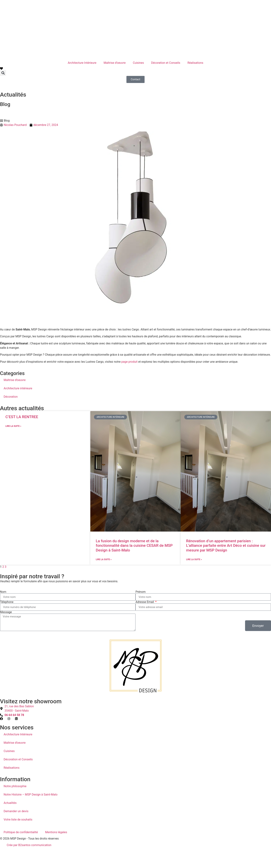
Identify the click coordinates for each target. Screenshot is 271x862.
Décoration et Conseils (165, 62)
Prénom (141, 591)
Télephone (6, 602)
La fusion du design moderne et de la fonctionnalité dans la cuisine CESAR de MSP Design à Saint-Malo (134, 545)
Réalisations (195, 62)
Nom (3, 591)
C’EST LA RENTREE (21, 417)
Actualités (10, 803)
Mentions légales (56, 832)
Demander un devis (16, 811)
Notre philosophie (15, 786)
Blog (5, 104)
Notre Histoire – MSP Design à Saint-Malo (31, 794)
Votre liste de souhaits (18, 819)
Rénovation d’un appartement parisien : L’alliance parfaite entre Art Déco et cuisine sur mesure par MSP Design (226, 545)
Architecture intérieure (18, 388)
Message (6, 612)
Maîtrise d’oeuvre (115, 62)
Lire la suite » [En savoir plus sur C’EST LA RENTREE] (13, 426)
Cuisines (138, 62)
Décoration (11, 396)
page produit (129, 361)
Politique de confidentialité (21, 832)
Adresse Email (145, 602)
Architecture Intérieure (82, 62)
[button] (3, 73)
